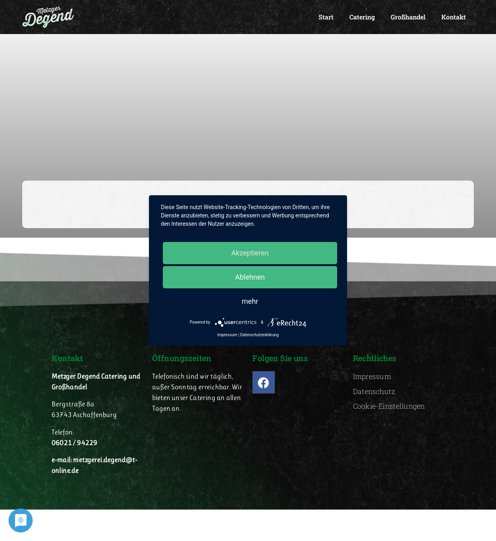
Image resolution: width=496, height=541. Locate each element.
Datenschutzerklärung (259, 335)
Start (326, 17)
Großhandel (408, 17)
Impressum (227, 335)
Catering (362, 17)
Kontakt (453, 17)
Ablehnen (250, 277)
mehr (250, 301)
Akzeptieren (250, 253)
